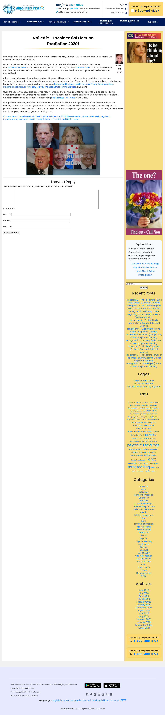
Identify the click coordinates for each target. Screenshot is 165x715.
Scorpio (144, 547)
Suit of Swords (144, 558)
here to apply (36, 692)
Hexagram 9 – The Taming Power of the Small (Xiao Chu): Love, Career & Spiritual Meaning (144, 357)
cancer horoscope (143, 494)
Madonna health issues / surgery (19, 86)
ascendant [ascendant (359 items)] (145, 405)
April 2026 (144, 596)
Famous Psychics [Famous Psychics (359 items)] (154, 420)
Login (121, 4)
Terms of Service (31, 695)
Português (76, 700)
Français (115, 700)
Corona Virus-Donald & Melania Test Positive (25, 116)
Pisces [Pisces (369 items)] (156, 431)
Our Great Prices (35, 21)
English (56, 700)
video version (82, 67)
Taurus (143, 570)
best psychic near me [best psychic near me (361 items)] (137, 411)
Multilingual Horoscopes (106, 22)
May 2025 (144, 616)
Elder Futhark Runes (144, 380)
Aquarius (143, 486)
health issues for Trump (63, 97)
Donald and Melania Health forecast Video (75, 84)
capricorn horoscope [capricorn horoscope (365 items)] (150, 414)
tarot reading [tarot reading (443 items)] (139, 467)
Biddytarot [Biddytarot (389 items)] (151, 410)
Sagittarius (143, 544)
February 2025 (143, 619)
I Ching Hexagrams (143, 383)
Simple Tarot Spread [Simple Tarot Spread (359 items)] (138, 460)
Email (6, 220)
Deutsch (87, 700)
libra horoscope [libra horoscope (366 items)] (149, 425)
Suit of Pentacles (143, 555)
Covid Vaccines (105, 84)
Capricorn (144, 497)
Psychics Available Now (145, 267)
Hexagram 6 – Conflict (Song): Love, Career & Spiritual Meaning (144, 336)
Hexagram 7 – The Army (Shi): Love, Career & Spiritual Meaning (144, 342)
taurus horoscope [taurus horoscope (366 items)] (137, 471)
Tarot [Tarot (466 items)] (151, 459)
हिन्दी (123, 700)
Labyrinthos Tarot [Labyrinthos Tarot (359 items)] (150, 422)
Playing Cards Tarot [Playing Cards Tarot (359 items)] (137, 435)
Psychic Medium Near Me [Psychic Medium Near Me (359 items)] (138, 441)
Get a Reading (11, 22)
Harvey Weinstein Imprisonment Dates (56, 86)
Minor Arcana (144, 529)
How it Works (117, 13)
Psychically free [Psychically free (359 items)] (136, 438)
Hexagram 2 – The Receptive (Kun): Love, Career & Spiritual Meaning (144, 301)
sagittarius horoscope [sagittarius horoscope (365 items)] (148, 452)
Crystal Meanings (143, 503)
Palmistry (143, 532)
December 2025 (143, 607)
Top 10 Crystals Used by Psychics (143, 386)
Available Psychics (82, 21)
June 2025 (144, 613)
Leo (144, 518)
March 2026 (144, 599)
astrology (144, 492)
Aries (143, 489)
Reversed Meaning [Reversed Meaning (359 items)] (135, 449)
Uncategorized (143, 573)
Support (153, 22)
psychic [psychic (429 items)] (150, 435)
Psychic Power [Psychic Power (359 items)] (152, 441)
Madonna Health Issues (30, 119)
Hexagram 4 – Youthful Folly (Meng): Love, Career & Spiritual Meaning (144, 323)
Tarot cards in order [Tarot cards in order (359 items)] (152, 463)
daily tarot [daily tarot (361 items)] (130, 420)
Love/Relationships (143, 523)
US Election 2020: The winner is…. (65, 116)
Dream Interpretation (144, 506)
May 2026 (144, 593)
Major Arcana (144, 526)
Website (7, 226)
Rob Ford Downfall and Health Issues (61, 119)
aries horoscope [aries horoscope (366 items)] (135, 405)
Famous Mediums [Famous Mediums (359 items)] (141, 420)
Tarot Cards (144, 567)
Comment (9, 208)
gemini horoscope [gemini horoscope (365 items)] (137, 422)
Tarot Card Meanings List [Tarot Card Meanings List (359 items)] (136, 463)
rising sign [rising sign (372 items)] (135, 452)
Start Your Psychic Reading (145, 263)
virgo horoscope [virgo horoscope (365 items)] (150, 471)
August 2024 (144, 627)
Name (7, 214)
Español (65, 700)
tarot (143, 564)
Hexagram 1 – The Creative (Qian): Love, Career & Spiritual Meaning (143, 307)
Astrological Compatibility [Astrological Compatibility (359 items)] (137, 408)
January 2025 (144, 622)
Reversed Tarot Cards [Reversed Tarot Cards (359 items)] (150, 449)
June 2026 (144, 590)
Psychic (144, 538)
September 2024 (143, 625)
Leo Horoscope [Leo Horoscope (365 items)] (137, 425)
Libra (143, 520)
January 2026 (144, 604)
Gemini (143, 512)
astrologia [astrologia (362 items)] (153, 405)
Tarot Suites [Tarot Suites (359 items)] (155, 468)
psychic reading (144, 541)
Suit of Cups (144, 552)
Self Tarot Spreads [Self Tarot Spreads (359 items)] (150, 455)
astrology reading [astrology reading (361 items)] (153, 408)
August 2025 (144, 610)
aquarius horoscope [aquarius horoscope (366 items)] (152, 402)
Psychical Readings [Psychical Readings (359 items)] (149, 438)
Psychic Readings (59, 22)
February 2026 (143, 601)
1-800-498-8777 (143, 641)
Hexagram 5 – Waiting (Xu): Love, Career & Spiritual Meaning (143, 330)
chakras (144, 500)
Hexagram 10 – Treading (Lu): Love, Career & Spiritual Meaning (143, 365)
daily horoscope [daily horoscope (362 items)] (153, 417)
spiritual (144, 549)
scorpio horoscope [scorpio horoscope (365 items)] (137, 455)
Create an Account (115, 9)
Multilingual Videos (129, 22)
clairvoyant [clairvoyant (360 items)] (143, 417)
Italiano (97, 700)
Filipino (105, 700)
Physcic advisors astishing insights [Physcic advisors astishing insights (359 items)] (140, 431)
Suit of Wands (144, 561)
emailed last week (17, 67)
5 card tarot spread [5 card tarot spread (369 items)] (136, 402)
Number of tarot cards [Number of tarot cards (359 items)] (143, 428)
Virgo (143, 575)
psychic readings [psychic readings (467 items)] (143, 445)
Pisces (144, 535)
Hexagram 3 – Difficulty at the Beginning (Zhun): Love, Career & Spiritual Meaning (143, 314)
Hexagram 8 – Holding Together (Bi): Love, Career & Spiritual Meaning (144, 349)
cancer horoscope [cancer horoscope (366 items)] (136, 414)
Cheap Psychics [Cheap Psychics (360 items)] (133, 417)
